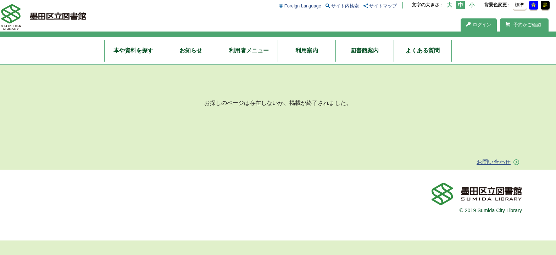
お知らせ (190, 50)
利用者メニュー (249, 50)
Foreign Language (302, 5)
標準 (519, 4)
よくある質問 (423, 50)
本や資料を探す (133, 50)
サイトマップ (383, 5)
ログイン (478, 24)
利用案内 (306, 50)
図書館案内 (364, 50)
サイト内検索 (345, 5)
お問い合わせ (494, 162)
